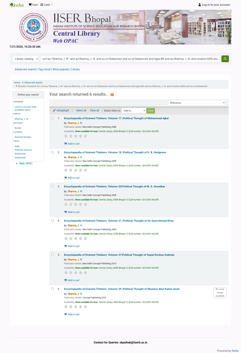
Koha (235, 350)
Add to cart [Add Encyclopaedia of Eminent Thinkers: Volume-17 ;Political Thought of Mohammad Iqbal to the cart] (71, 143)
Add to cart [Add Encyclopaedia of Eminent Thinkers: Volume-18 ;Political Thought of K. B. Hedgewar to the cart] (71, 177)
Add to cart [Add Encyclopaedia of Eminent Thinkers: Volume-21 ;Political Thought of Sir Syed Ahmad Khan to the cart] (71, 246)
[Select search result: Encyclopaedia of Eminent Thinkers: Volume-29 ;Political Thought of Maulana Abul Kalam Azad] (52, 289)
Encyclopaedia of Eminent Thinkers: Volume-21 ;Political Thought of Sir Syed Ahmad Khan (119, 220)
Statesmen (20, 153)
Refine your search (28, 94)
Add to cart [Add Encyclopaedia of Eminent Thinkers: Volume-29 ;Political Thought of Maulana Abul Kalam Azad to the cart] (71, 314)
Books (18, 127)
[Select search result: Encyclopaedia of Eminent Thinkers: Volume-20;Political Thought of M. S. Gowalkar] (52, 186)
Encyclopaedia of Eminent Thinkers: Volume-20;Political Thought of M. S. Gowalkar (114, 186)
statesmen (20, 157)
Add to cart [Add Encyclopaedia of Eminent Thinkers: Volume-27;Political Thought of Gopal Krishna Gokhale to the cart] (71, 280)
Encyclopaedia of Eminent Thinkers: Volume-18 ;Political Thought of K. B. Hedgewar (115, 152)
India (17, 146)
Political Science (23, 149)
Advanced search (25, 69)
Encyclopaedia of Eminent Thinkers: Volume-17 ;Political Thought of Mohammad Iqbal (116, 118)
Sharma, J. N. (22, 118)
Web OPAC (26, 163)
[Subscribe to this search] (112, 94)
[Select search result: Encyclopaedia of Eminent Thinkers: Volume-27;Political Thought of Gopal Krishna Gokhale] (52, 254)
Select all (81, 110)
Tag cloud (44, 69)
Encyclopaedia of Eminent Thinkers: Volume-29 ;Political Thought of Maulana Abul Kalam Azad (121, 289)
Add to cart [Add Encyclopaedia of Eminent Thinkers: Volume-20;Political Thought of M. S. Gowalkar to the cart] (71, 212)
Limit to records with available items (25, 108)
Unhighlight (61, 110)
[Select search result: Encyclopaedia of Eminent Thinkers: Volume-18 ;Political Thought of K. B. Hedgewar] (52, 152)
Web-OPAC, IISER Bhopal (18, 4)
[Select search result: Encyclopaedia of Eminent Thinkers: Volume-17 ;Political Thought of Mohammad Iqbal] (52, 118)
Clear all (94, 110)
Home (17, 82)
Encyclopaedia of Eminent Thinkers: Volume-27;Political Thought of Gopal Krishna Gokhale (119, 254)
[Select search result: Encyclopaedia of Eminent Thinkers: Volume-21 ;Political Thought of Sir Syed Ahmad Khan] (52, 220)
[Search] (225, 58)
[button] (33, 4)
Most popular (61, 69)
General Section (23, 137)
